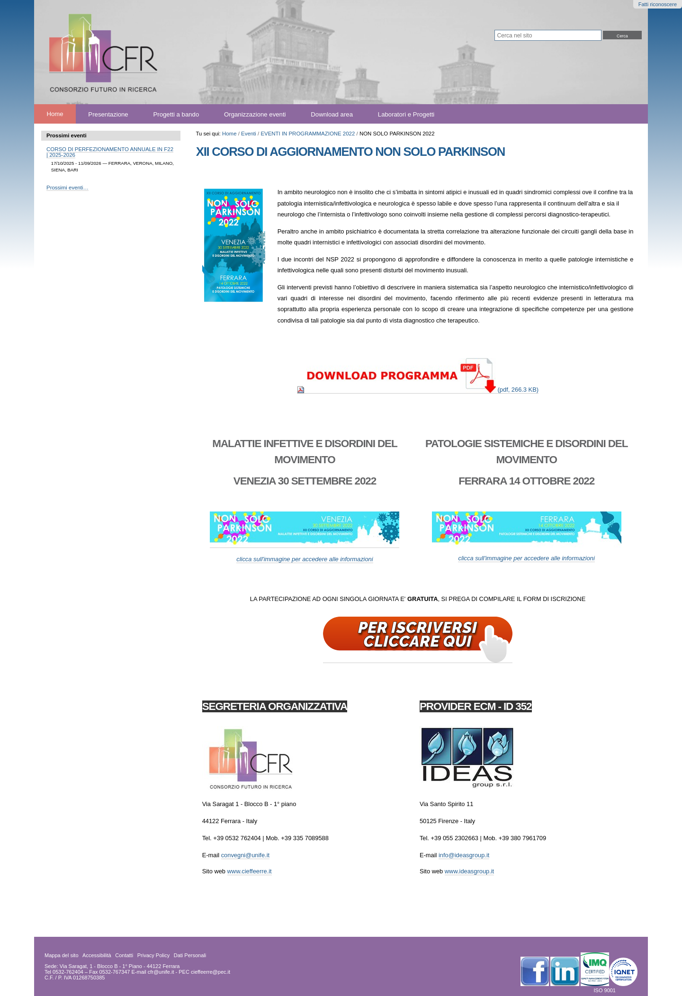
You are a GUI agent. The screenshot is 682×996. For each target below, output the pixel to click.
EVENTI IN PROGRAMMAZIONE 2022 (307, 133)
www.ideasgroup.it (469, 871)
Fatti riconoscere (657, 4)
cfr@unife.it (161, 972)
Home (54, 113)
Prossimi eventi (66, 135)
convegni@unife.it (245, 855)
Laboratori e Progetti (406, 113)
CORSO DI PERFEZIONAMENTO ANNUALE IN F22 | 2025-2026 (109, 152)
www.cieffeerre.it (249, 871)
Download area (332, 113)
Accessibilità (96, 955)
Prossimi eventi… (67, 187)
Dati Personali (190, 955)
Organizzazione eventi (255, 113)
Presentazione (108, 113)
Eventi (248, 133)
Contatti (124, 955)
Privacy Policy (153, 955)
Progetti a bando (176, 113)
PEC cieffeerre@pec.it (204, 972)
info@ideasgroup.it (464, 855)
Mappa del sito (62, 955)
